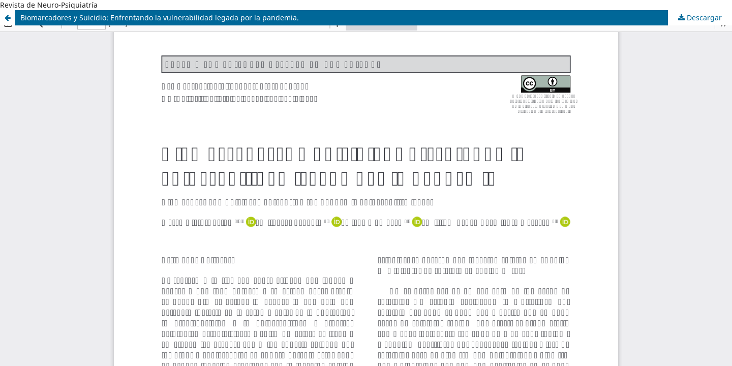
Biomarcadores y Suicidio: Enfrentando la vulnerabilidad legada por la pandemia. (159, 17)
